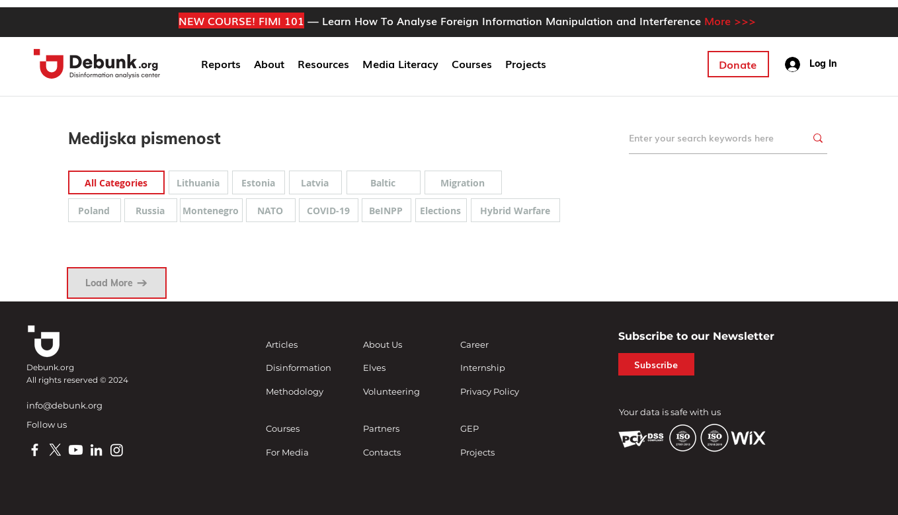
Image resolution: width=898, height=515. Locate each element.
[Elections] (441, 210)
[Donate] (738, 64)
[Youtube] (75, 450)
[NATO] (271, 210)
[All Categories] (116, 182)
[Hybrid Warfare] (515, 210)
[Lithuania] (198, 182)
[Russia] (150, 210)
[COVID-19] (328, 210)
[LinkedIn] (96, 450)
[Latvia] (315, 182)
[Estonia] (258, 182)
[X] (55, 450)
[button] (269, 64)
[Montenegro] (211, 210)
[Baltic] (384, 182)
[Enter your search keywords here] (707, 137)
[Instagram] (116, 450)
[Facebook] (34, 450)
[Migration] (463, 182)
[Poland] (94, 210)
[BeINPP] (386, 210)
